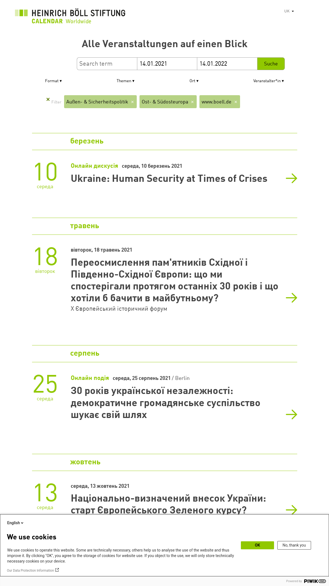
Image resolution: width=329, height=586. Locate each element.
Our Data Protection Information (30, 570)
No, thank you (294, 545)
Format (52, 81)
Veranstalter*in (267, 81)
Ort (192, 81)
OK (257, 545)
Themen (124, 81)
